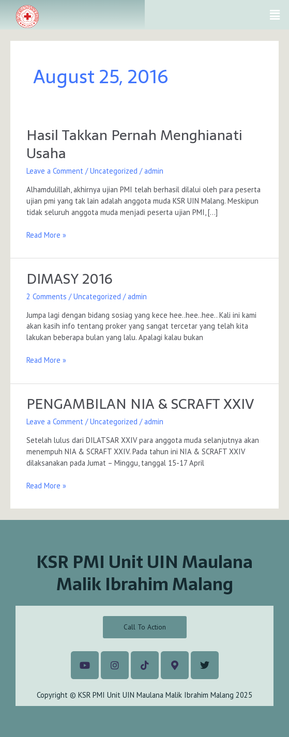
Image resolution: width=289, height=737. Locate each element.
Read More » (46, 234)
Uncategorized (114, 171)
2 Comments (46, 296)
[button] (275, 14)
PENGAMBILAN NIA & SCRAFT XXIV (140, 404)
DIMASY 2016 (69, 278)
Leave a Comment (54, 171)
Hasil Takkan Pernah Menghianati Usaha (134, 144)
